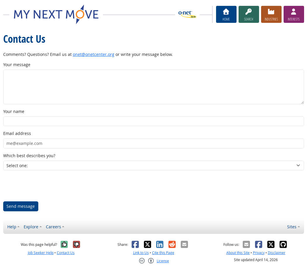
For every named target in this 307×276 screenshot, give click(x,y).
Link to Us (141, 252)
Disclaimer (276, 252)
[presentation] (47, 185)
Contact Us (66, 252)
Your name (13, 111)
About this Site (238, 252)
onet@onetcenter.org (93, 54)
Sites (291, 226)
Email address (17, 133)
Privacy (259, 252)
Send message (20, 206)
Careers (53, 226)
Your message (16, 64)
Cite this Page (163, 252)
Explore (31, 226)
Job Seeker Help (41, 252)
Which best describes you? (29, 155)
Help (11, 226)
